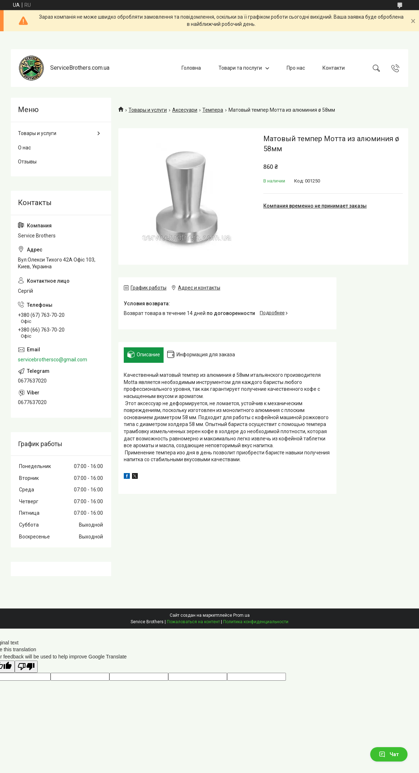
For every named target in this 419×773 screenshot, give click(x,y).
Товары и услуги (147, 110)
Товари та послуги (240, 68)
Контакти (334, 68)
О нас (24, 148)
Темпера (212, 110)
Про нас (296, 68)
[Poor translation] (26, 667)
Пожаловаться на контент (193, 621)
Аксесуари (184, 110)
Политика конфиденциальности (255, 621)
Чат (389, 754)
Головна (191, 68)
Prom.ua (241, 615)
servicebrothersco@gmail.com (52, 359)
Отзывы (27, 162)
